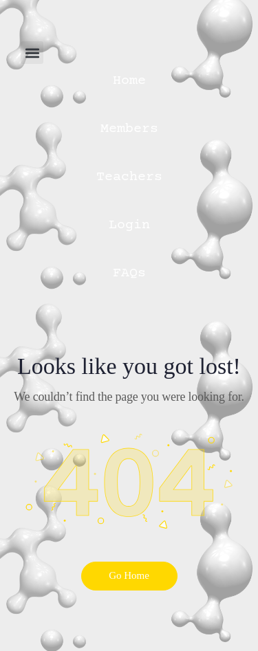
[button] (32, 52)
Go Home (129, 575)
